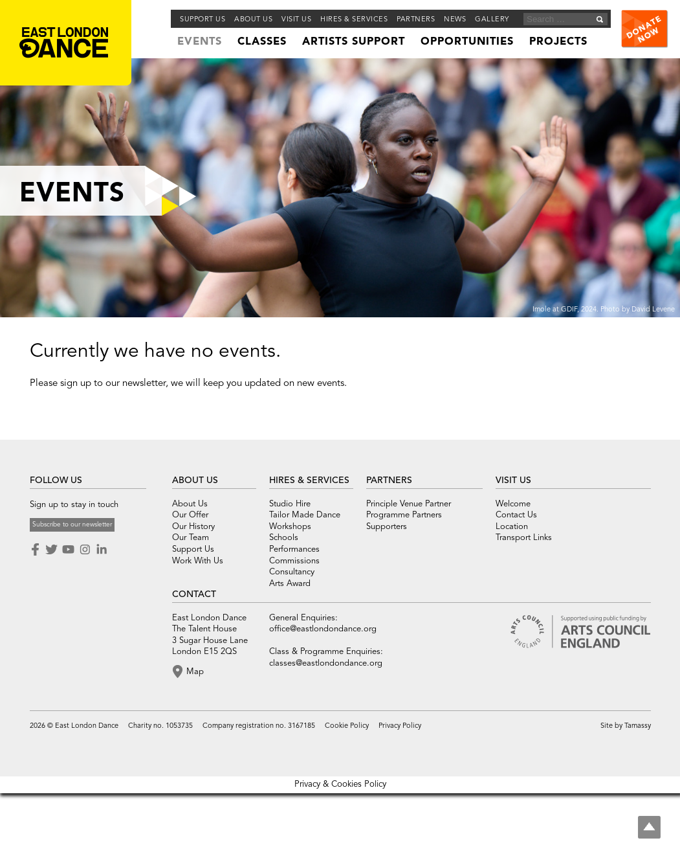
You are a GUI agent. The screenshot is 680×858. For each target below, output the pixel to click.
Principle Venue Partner (408, 504)
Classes (262, 42)
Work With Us (197, 561)
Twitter (51, 549)
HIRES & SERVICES (309, 480)
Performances (294, 549)
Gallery (492, 19)
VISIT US (513, 480)
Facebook (36, 549)
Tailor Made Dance (304, 515)
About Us (190, 504)
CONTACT (194, 594)
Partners (416, 19)
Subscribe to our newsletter (72, 524)
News (455, 19)
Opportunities (467, 42)
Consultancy (291, 572)
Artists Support (353, 42)
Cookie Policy (347, 726)
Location (512, 527)
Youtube (68, 549)
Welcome (513, 504)
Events (199, 42)
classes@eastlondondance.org (325, 663)
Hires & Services (354, 19)
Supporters (386, 527)
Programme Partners (404, 515)
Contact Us (516, 515)
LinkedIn (101, 549)
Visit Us (296, 19)
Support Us (202, 19)
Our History (193, 527)
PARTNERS (389, 480)
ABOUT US (195, 480)
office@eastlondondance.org (323, 629)
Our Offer (190, 515)
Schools (283, 538)
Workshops (290, 527)
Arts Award (290, 584)
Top (649, 827)
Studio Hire (290, 504)
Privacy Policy (399, 726)
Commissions (294, 561)
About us (253, 19)
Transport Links (524, 538)
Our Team (190, 538)
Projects (558, 42)
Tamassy (637, 726)
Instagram (84, 549)
